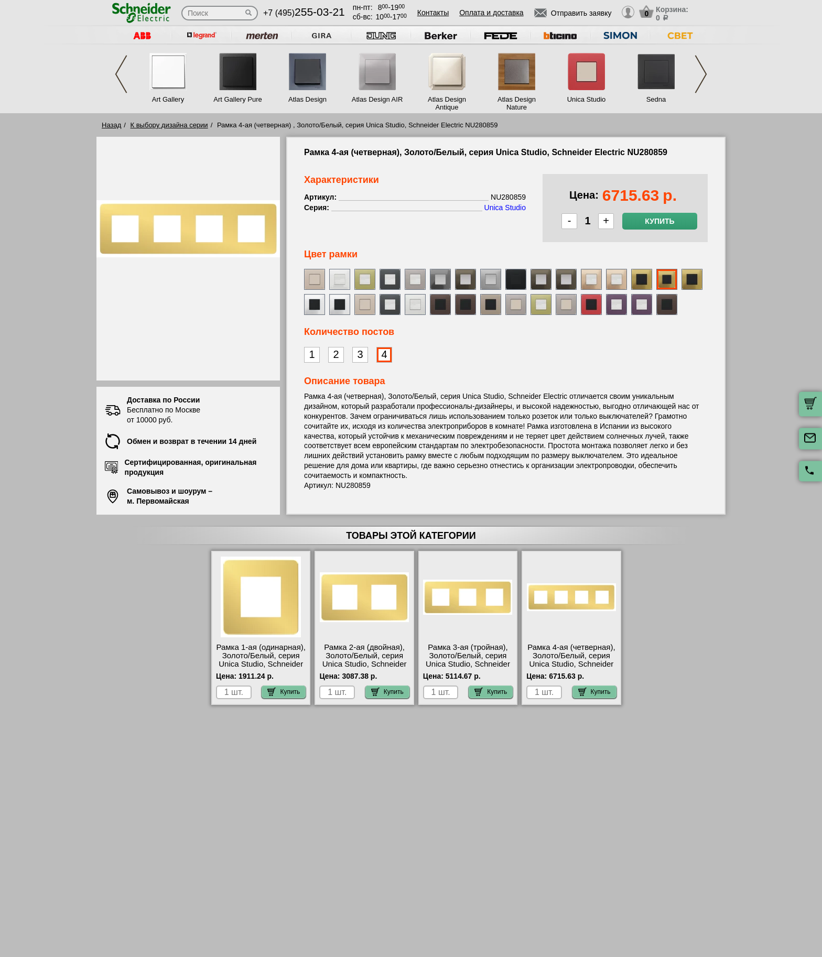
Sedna (656, 99)
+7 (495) (304, 12)
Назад (111, 125)
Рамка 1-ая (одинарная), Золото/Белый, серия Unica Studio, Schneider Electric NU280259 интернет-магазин (261, 664)
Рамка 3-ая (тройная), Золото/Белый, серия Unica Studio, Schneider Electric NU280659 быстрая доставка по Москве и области (468, 668)
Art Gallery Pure (237, 99)
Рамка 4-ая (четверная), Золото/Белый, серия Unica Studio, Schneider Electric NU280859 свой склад (571, 664)
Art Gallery (168, 99)
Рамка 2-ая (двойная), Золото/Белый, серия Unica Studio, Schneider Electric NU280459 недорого (364, 664)
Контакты (433, 12)
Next (701, 74)
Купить (659, 221)
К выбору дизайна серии (169, 125)
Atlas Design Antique (447, 103)
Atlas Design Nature (516, 103)
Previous (121, 74)
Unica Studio (586, 99)
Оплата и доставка (491, 12)
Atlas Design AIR (377, 99)
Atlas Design (307, 99)
